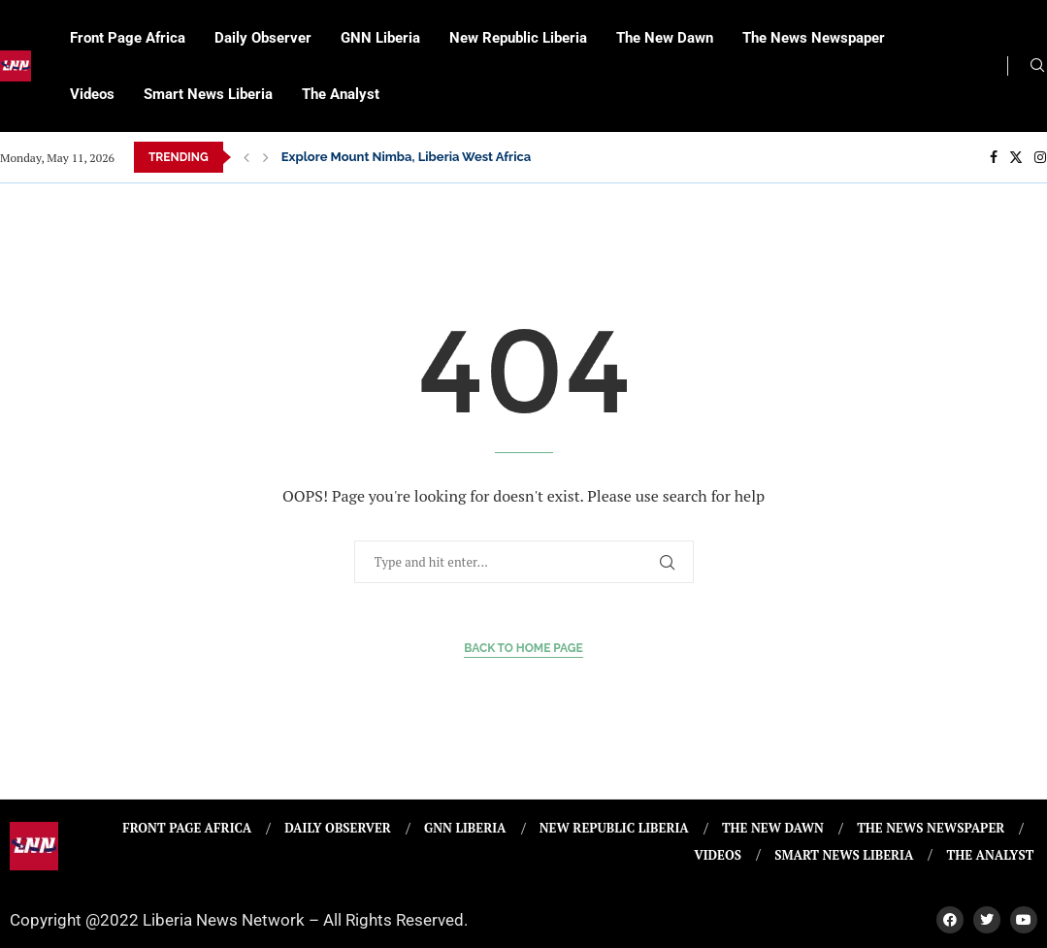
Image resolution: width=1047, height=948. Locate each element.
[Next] (266, 157)
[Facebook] (993, 157)
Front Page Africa (127, 38)
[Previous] (246, 157)
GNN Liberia (380, 38)
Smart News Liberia (208, 94)
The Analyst (340, 94)
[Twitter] (1016, 157)
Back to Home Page (523, 648)
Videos (92, 94)
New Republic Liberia (518, 38)
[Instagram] (1040, 157)
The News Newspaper (813, 38)
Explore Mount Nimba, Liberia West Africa (406, 156)
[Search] (1037, 67)
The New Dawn (664, 38)
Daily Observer (262, 38)
